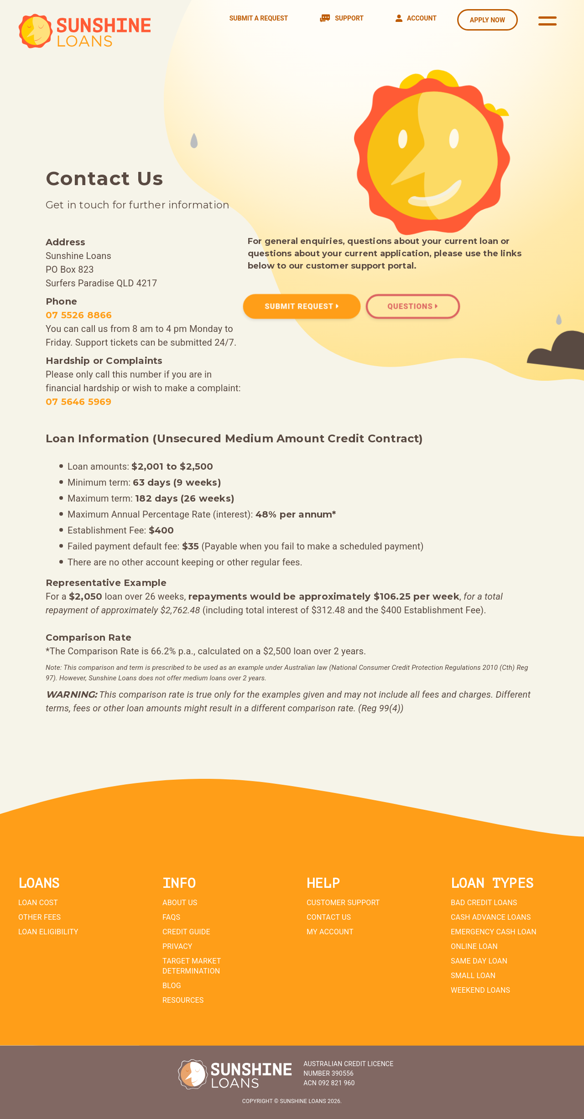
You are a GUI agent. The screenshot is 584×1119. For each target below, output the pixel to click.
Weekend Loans (480, 990)
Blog (171, 985)
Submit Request (302, 306)
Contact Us (329, 917)
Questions (412, 306)
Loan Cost (38, 902)
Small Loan (473, 975)
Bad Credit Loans (484, 902)
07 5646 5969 (78, 401)
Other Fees (39, 917)
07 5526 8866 (79, 315)
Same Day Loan (479, 961)
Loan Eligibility (48, 931)
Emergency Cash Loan (494, 931)
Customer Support (343, 902)
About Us (179, 902)
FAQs (171, 917)
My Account (330, 931)
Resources (183, 1000)
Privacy (177, 946)
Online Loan (474, 946)
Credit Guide (186, 931)
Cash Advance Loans (491, 917)
